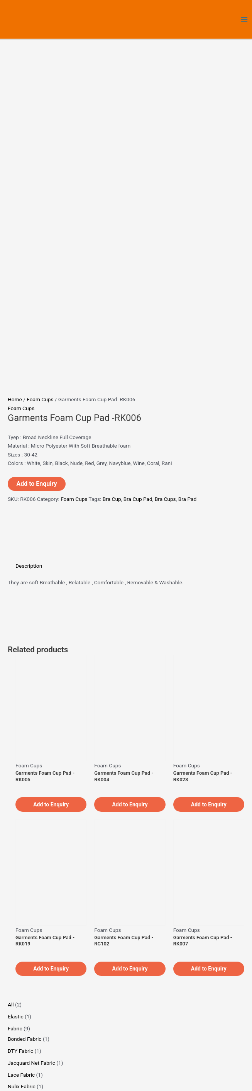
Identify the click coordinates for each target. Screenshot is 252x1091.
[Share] (41, 1077)
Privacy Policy (193, 971)
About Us (194, 953)
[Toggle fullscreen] (24, 1077)
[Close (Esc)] (58, 1077)
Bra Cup (112, 180)
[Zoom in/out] (7, 1077)
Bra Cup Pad (137, 180)
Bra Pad (187, 180)
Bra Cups (165, 180)
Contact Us (194, 979)
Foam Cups (40, 80)
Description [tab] (28, 246)
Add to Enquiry (36, 164)
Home (15, 80)
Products (194, 962)
